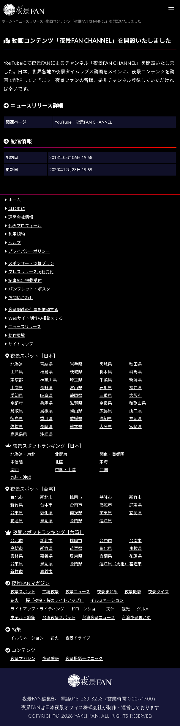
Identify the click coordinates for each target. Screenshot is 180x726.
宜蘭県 (135, 512)
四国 (104, 469)
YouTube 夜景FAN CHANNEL (83, 121)
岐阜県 (46, 395)
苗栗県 (106, 512)
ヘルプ (14, 242)
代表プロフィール (25, 225)
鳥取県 (16, 410)
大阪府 (135, 395)
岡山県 (76, 410)
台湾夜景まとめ (136, 617)
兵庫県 (46, 402)
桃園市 (76, 497)
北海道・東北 (22, 454)
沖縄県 (46, 434)
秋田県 (135, 364)
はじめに (16, 208)
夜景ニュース (77, 591)
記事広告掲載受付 (25, 280)
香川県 (46, 418)
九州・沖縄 (20, 477)
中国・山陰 (65, 469)
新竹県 (16, 504)
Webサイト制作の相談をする (35, 318)
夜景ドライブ (77, 637)
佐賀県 (16, 426)
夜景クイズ (158, 591)
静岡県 (76, 395)
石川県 (106, 387)
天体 (110, 608)
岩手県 (76, 364)
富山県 (76, 387)
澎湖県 (46, 520)
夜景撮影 (132, 591)
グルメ (143, 608)
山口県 (135, 410)
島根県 (46, 410)
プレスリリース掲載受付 (31, 271)
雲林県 (16, 555)
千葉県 (106, 379)
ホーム (14, 199)
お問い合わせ (20, 297)
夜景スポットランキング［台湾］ (48, 532)
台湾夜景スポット (58, 617)
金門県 (76, 520)
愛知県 (16, 395)
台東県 (16, 512)
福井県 (135, 387)
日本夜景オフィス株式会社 (73, 707)
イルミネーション (107, 600)
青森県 (46, 364)
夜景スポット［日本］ (34, 356)
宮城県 (106, 364)
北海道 (16, 364)
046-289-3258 (86, 699)
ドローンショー (85, 608)
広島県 (106, 410)
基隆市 (106, 497)
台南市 (76, 504)
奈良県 (106, 402)
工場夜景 (50, 591)
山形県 (16, 371)
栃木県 (106, 371)
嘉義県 (46, 555)
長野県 (46, 387)
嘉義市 (46, 571)
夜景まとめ (107, 591)
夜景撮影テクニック (84, 658)
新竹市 (135, 497)
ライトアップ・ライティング (37, 608)
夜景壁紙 (50, 658)
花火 (14, 600)
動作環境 (16, 335)
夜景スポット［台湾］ (34, 489)
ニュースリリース (24, 326)
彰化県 (46, 512)
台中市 (46, 504)
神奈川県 (48, 379)
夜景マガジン (22, 658)
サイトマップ (20, 343)
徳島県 (16, 418)
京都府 (16, 402)
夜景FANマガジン (31, 583)
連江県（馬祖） (114, 563)
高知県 (106, 418)
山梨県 (16, 387)
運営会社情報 (20, 217)
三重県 (106, 395)
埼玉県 (76, 379)
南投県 (76, 512)
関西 (14, 469)
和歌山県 (137, 402)
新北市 (46, 497)
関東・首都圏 (112, 454)
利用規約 (16, 233)
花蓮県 (16, 520)
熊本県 (76, 426)
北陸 (59, 461)
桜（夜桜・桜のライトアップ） (55, 600)
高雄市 (106, 504)
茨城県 (76, 371)
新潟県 (135, 379)
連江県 (106, 520)
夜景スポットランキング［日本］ (48, 446)
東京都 (16, 379)
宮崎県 (135, 426)
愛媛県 (76, 418)
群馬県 (135, 371)
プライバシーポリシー (29, 251)
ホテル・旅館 (22, 617)
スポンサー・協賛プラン (31, 263)
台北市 (16, 497)
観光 (125, 608)
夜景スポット (22, 591)
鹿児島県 (18, 434)
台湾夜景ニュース (98, 617)
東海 (104, 461)
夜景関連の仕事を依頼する (33, 309)
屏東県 (135, 504)
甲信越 (16, 461)
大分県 (106, 426)
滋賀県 (76, 402)
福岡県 (135, 418)
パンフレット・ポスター (31, 288)
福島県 (46, 371)
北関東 (61, 454)
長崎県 (46, 426)
